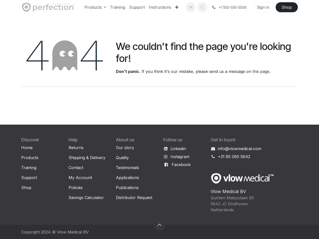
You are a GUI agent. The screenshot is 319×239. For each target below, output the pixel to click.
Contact (76, 167)
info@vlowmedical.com (239, 148)
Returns (76, 147)
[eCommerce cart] (190, 7)
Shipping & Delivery (87, 157)
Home (27, 147)
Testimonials (127, 167)
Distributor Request (134, 197)
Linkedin (178, 148)
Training (28, 167)
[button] (202, 7)
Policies (76, 187)
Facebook (181, 164)
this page (260, 71)
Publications (127, 187)
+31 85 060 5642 (234, 156)
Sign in (263, 7)
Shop (287, 7)
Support (29, 177)
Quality (122, 157)
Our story (125, 147)
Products (29, 157)
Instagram (179, 156)
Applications (127, 177)
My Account (80, 177)
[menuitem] (95, 7)
